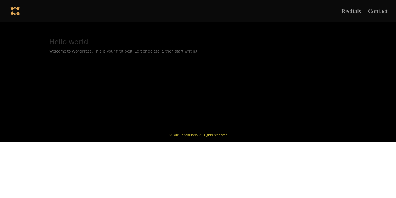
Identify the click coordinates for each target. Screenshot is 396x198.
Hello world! (69, 41)
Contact (378, 12)
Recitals (351, 12)
